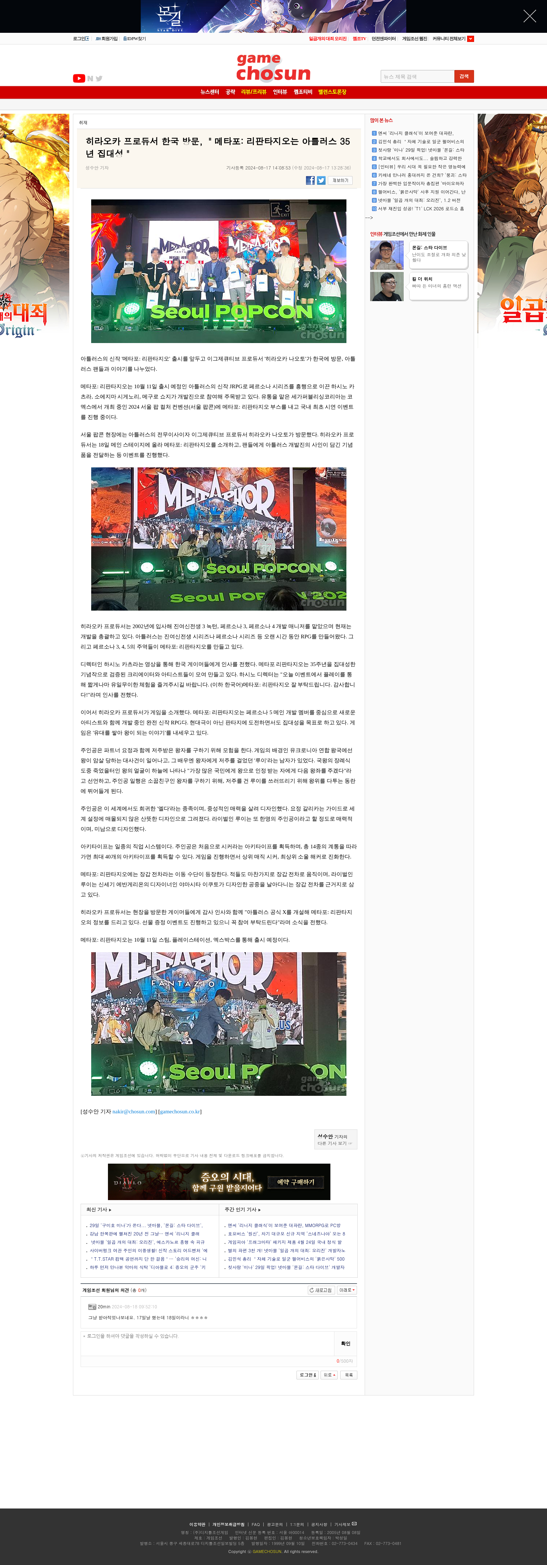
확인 (345, 1343)
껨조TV (359, 38)
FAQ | (259, 1524)
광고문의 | (277, 1524)
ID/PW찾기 (134, 38)
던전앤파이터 (384, 38)
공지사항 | (322, 1524)
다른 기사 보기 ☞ (335, 1143)
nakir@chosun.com (134, 1111)
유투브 (79, 78)
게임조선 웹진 (414, 38)
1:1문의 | (300, 1524)
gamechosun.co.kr (180, 1111)
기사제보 (345, 1524)
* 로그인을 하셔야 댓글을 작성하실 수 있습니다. (207, 1344)
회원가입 (106, 38)
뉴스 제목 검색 (400, 76)
